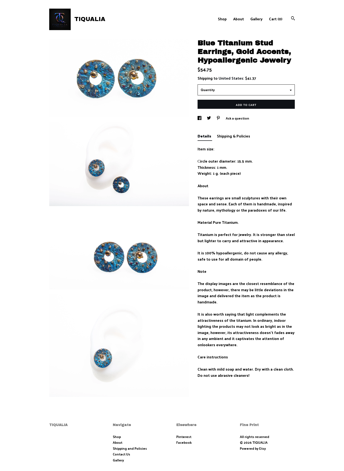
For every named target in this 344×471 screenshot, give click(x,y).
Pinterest (183, 437)
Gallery (256, 18)
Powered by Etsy (253, 448)
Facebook (184, 442)
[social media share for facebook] (200, 118)
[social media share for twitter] (209, 118)
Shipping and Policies (130, 448)
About (238, 18)
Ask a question (237, 118)
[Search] (293, 18)
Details (205, 135)
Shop (222, 18)
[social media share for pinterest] (218, 118)
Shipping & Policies (233, 135)
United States (231, 78)
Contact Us (121, 454)
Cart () (275, 18)
